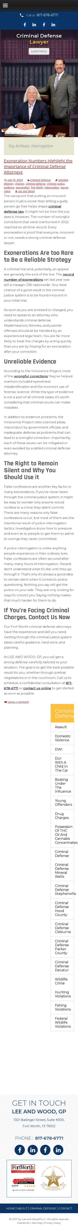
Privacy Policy (52, 1222)
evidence (9, 187)
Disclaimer (23, 1222)
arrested (63, 180)
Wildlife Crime (61, 981)
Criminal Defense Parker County (62, 947)
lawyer (64, 187)
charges (19, 184)
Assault (61, 727)
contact (65, 1208)
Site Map (37, 1222)
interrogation (52, 187)
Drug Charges (62, 816)
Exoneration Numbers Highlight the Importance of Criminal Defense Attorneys (38, 166)
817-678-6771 (47, 15)
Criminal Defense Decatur (62, 966)
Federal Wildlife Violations (63, 1022)
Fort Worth (37, 187)
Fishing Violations (63, 1007)
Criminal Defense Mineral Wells (62, 871)
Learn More (39, 51)
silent (7, 191)
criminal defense (36, 184)
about (22, 1208)
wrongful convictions (31, 376)
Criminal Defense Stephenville (64, 890)
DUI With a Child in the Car (61, 764)
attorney (9, 184)
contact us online (37, 688)
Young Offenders (63, 803)
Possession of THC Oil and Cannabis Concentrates (64, 835)
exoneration (23, 187)
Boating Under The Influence (63, 785)
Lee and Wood (26, 191)
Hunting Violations (63, 994)
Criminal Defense (40, 180)
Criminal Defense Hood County (62, 909)
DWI (58, 749)
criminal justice (56, 184)
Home (10, 1208)
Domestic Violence (63, 738)
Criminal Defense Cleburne (63, 928)
